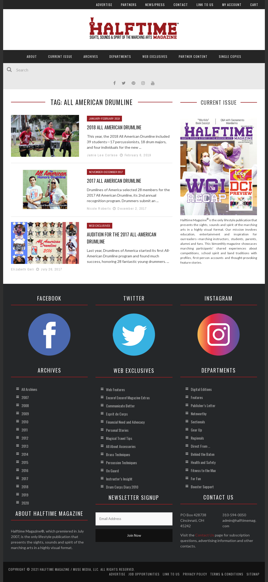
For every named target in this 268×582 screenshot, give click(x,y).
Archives (90, 56)
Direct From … (200, 446)
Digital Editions (201, 389)
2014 (24, 454)
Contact (181, 4)
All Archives (29, 389)
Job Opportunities (144, 574)
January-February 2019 (104, 118)
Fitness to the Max (203, 470)
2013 (24, 446)
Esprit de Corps (117, 414)
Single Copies (230, 56)
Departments (120, 56)
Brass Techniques (118, 454)
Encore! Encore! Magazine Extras (128, 397)
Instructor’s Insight (119, 478)
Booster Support (202, 486)
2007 (25, 397)
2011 (24, 430)
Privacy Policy (195, 574)
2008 (25, 405)
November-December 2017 (106, 172)
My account (232, 4)
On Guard (112, 470)
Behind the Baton (202, 454)
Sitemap (253, 574)
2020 (25, 503)
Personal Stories (117, 430)
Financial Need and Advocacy (125, 422)
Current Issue (60, 56)
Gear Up (196, 430)
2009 (25, 413)
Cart (254, 4)
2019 (24, 494)
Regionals (197, 438)
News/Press (155, 4)
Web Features (115, 389)
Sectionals (198, 421)
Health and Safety (203, 462)
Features (197, 397)
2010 (24, 421)
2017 (24, 478)
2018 (24, 486)
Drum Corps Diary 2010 (122, 487)
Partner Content (193, 56)
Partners (129, 4)
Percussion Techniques (121, 462)
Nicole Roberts (99, 208)
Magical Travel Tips (119, 438)
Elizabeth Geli (22, 269)
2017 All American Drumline (114, 180)
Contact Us (204, 535)
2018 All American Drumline (114, 127)
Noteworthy (198, 413)
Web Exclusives (155, 56)
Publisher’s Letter (203, 405)
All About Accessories (121, 446)
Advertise (104, 4)
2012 (24, 438)
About (32, 56)
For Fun (196, 478)
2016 (24, 470)
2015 (24, 462)
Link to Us (205, 4)
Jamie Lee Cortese (102, 155)
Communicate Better (120, 405)
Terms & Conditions (226, 574)
